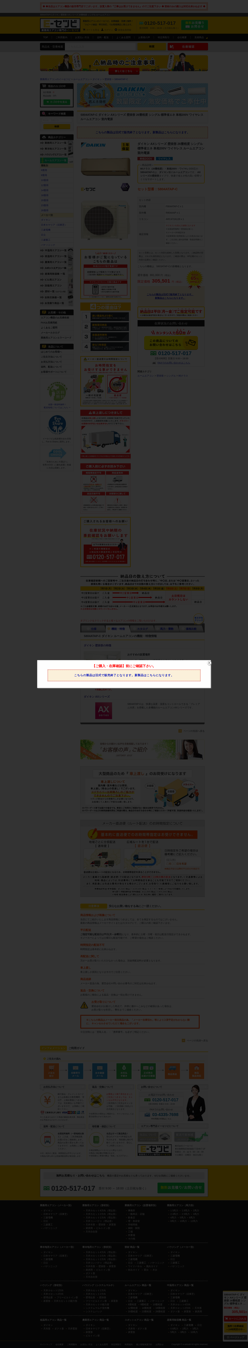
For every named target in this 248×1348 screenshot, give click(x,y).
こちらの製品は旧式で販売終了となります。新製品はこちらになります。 (124, 675)
